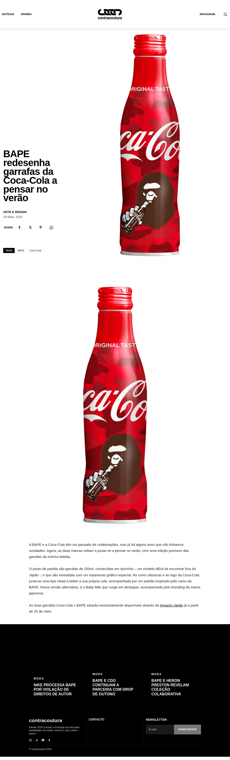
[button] (225, 14)
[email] (160, 733)
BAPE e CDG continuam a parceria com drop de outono (112, 691)
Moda (39, 682)
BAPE (21, 254)
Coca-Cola (36, 254)
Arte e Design (14, 215)
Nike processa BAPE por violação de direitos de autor (55, 693)
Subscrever (188, 733)
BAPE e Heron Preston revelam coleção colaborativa (170, 691)
